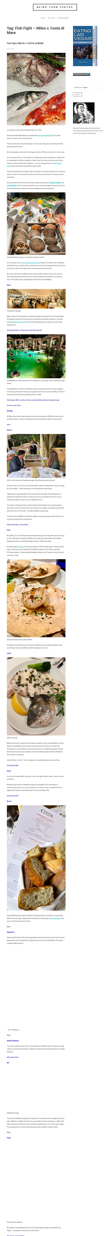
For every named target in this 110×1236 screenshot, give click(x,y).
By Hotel (51, 18)
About (43, 18)
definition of (18, 322)
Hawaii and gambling (45, 135)
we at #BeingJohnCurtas (30, 263)
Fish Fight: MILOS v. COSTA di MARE (25, 43)
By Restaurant (63, 18)
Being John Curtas (55, 7)
